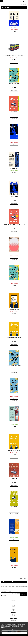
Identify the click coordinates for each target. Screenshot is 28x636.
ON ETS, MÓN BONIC (14, 422)
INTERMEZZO (14, 27)
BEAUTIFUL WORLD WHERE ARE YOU (14, 281)
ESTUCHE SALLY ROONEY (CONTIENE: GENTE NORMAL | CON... (14, 55)
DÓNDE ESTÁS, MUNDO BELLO (14, 83)
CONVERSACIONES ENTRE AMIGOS (14, 337)
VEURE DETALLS (14, 62)
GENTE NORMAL (14, 111)
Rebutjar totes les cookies (14, 631)
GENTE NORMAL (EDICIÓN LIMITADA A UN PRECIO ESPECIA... (14, 224)
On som (13, 615)
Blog (13, 610)
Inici (13, 602)
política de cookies (4, 627)
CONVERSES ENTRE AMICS (14, 309)
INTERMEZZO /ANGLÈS (14, 196)
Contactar (13, 609)
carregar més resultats (22, 578)
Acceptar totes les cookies (14, 633)
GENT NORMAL (14, 534)
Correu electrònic (4, 589)
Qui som (13, 608)
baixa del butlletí (3, 595)
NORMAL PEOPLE (14, 478)
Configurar (14, 629)
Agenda (13, 605)
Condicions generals (13, 620)
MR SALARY (14, 252)
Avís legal (13, 621)
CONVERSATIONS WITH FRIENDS (14, 450)
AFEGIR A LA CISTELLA (14, 513)
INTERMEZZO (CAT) (14, 168)
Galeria (13, 606)
